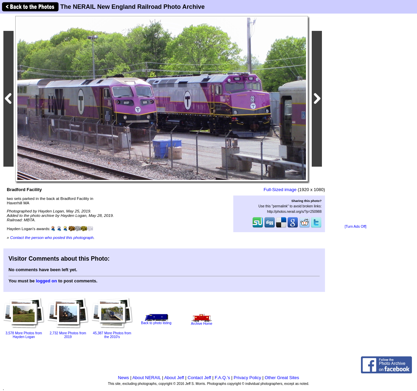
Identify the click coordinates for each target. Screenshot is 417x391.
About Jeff (174, 377)
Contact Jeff (199, 377)
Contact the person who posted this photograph (52, 237)
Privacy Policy (247, 377)
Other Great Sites (282, 377)
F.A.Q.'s (222, 377)
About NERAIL (146, 377)
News (123, 377)
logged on (46, 280)
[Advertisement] (355, 119)
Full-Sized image (280, 189)
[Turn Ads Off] (355, 226)
